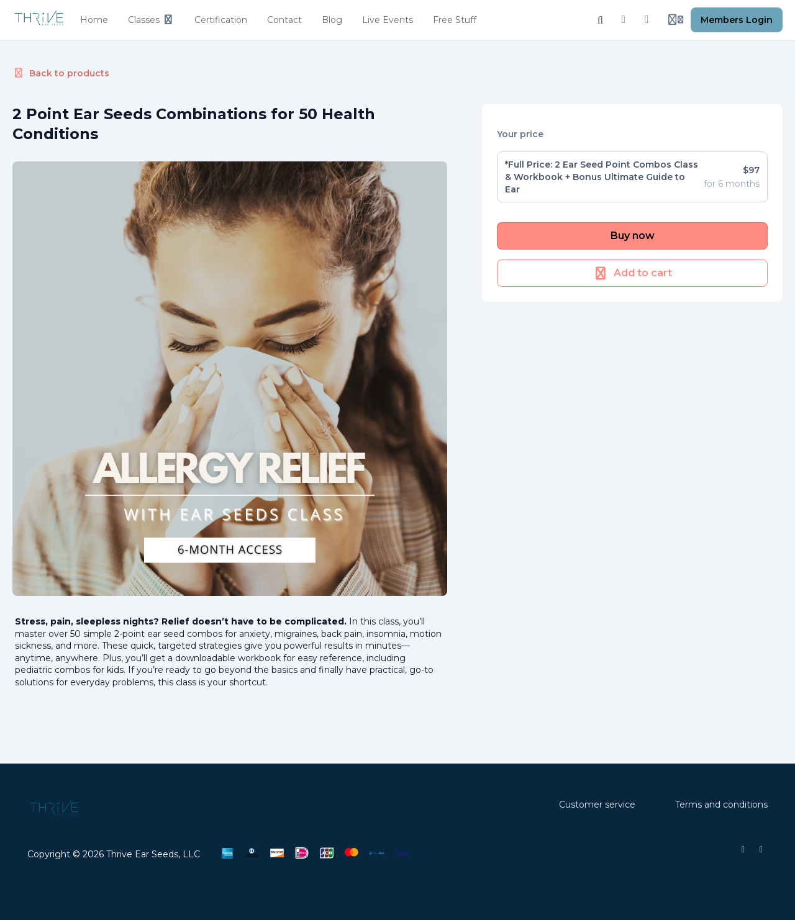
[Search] (600, 20)
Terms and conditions (721, 804)
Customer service (597, 804)
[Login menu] (675, 20)
